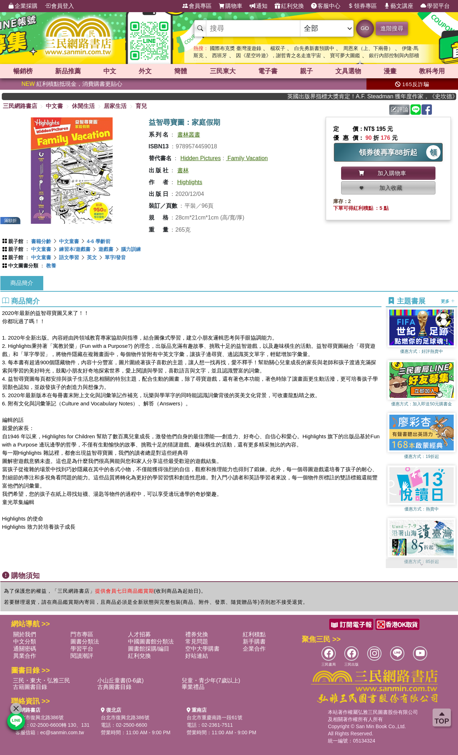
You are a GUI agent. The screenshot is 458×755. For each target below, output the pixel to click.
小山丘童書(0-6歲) (120, 680)
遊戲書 (105, 249)
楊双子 (277, 48)
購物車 (230, 6)
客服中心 (325, 6)
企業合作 (254, 649)
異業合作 (24, 656)
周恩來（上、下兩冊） (368, 48)
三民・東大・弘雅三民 (41, 680)
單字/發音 (115, 257)
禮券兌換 (196, 634)
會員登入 (59, 6)
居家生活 (115, 106)
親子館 (15, 241)
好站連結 (196, 656)
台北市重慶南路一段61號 (214, 717)
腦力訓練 (131, 249)
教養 (51, 265)
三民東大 (223, 71)
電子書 (267, 71)
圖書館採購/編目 (148, 649)
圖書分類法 (84, 641)
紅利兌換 (289, 6)
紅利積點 (254, 634)
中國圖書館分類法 (151, 641)
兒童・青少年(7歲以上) (211, 680)
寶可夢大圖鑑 (345, 55)
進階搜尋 (391, 28)
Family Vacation (247, 158)
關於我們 (24, 634)
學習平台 (435, 6)
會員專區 (197, 6)
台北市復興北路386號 (39, 717)
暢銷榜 (23, 71)
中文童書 (69, 241)
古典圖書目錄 (114, 687)
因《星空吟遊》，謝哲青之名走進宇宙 (278, 55)
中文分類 (24, 641)
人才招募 (139, 634)
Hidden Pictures (201, 158)
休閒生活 (83, 106)
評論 (400, 110)
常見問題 (196, 641)
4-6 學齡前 (98, 241)
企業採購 (23, 6)
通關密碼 (24, 649)
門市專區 (81, 634)
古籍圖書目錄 (30, 687)
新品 (68, 71)
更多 (448, 301)
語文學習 (69, 257)
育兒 (141, 106)
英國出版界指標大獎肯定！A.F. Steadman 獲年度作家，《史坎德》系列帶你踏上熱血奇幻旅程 (377, 96)
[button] (421, 564)
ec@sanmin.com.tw (62, 732)
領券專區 (362, 6)
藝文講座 (398, 6)
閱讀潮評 (81, 656)
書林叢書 (188, 135)
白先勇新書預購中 (314, 48)
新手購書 (254, 641)
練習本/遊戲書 (74, 249)
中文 (109, 71)
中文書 (54, 106)
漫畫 (390, 71)
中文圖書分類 (23, 265)
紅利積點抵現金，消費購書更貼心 (71, 84)
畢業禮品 (193, 687)
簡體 (180, 71)
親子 (306, 71)
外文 (145, 71)
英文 (92, 257)
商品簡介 (21, 283)
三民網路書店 (20, 106)
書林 (183, 170)
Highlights (189, 182)
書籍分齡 (41, 241)
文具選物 (348, 71)
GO (365, 28)
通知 (258, 6)
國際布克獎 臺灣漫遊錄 (235, 48)
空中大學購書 (202, 649)
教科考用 (432, 71)
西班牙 (219, 55)
